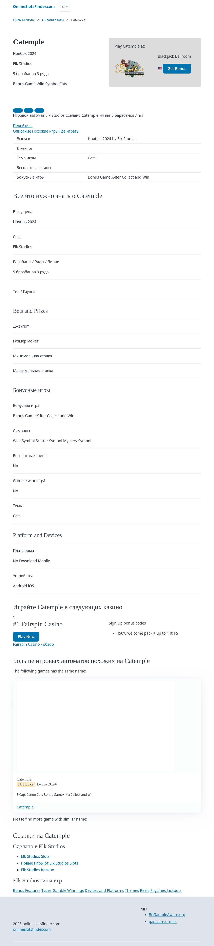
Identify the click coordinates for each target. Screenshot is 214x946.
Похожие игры (45, 131)
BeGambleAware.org (167, 914)
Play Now (26, 636)
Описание (22, 131)
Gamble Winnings (68, 890)
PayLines (158, 890)
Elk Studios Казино (37, 869)
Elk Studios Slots (35, 856)
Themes (132, 890)
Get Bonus (177, 68)
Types (46, 890)
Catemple (25, 807)
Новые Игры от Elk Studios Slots (49, 863)
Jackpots (174, 890)
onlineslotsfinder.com (32, 929)
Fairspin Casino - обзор (33, 644)
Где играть (69, 131)
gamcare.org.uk (163, 921)
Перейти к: (23, 125)
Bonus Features (27, 890)
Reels (144, 890)
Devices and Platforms (104, 890)
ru (63, 6)
